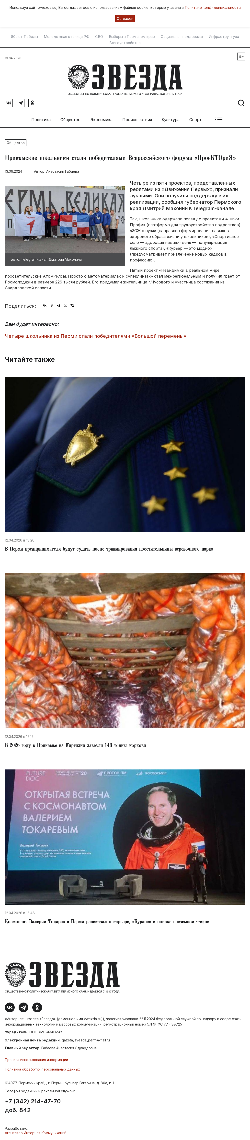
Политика (41, 119)
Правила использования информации (36, 1060)
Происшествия (137, 119)
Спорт (195, 119)
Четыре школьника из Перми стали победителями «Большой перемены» (95, 336)
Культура (171, 119)
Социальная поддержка (182, 36)
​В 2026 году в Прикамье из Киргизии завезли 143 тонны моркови (75, 746)
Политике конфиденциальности (213, 7)
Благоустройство (125, 43)
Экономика (101, 119)
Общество (70, 119)
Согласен (125, 18)
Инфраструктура (224, 36)
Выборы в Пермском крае (132, 36)
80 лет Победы (24, 36)
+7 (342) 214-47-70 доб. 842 (33, 1105)
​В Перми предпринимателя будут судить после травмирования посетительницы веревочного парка (109, 550)
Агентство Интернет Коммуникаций (35, 1133)
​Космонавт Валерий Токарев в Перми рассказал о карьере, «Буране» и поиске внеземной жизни (107, 922)
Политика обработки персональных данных (42, 1069)
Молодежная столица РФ (66, 36)
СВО (99, 36)
